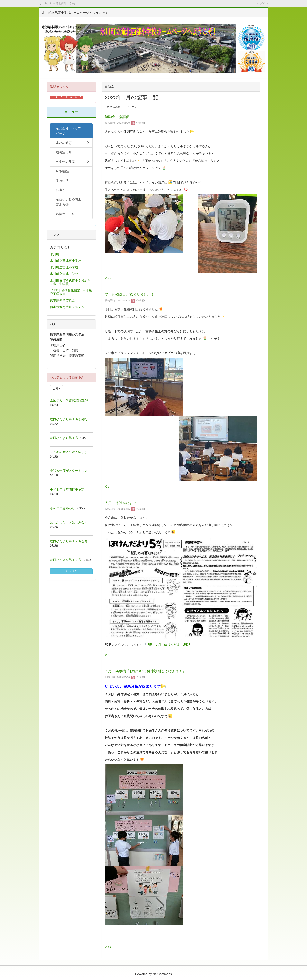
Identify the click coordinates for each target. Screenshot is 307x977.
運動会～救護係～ (119, 117)
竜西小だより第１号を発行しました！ (76, 419)
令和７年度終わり (62, 508)
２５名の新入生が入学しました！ (73, 452)
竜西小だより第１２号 (65, 559)
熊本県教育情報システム (67, 307)
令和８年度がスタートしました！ (73, 470)
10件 (132, 107)
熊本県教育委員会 (62, 300)
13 (108, 947)
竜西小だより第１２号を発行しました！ (78, 541)
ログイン (262, 3)
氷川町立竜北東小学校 (65, 260)
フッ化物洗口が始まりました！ (129, 294)
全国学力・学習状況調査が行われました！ (79, 400)
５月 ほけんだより (120, 503)
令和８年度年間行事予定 (67, 489)
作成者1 (138, 122)
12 (108, 278)
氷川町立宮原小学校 (64, 267)
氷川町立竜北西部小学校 (60, 3)
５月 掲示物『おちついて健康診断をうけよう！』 (145, 671)
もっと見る (71, 571)
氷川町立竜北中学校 (64, 273)
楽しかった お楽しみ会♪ (68, 522)
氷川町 (54, 254)
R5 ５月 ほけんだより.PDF (169, 644)
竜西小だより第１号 (64, 438)
